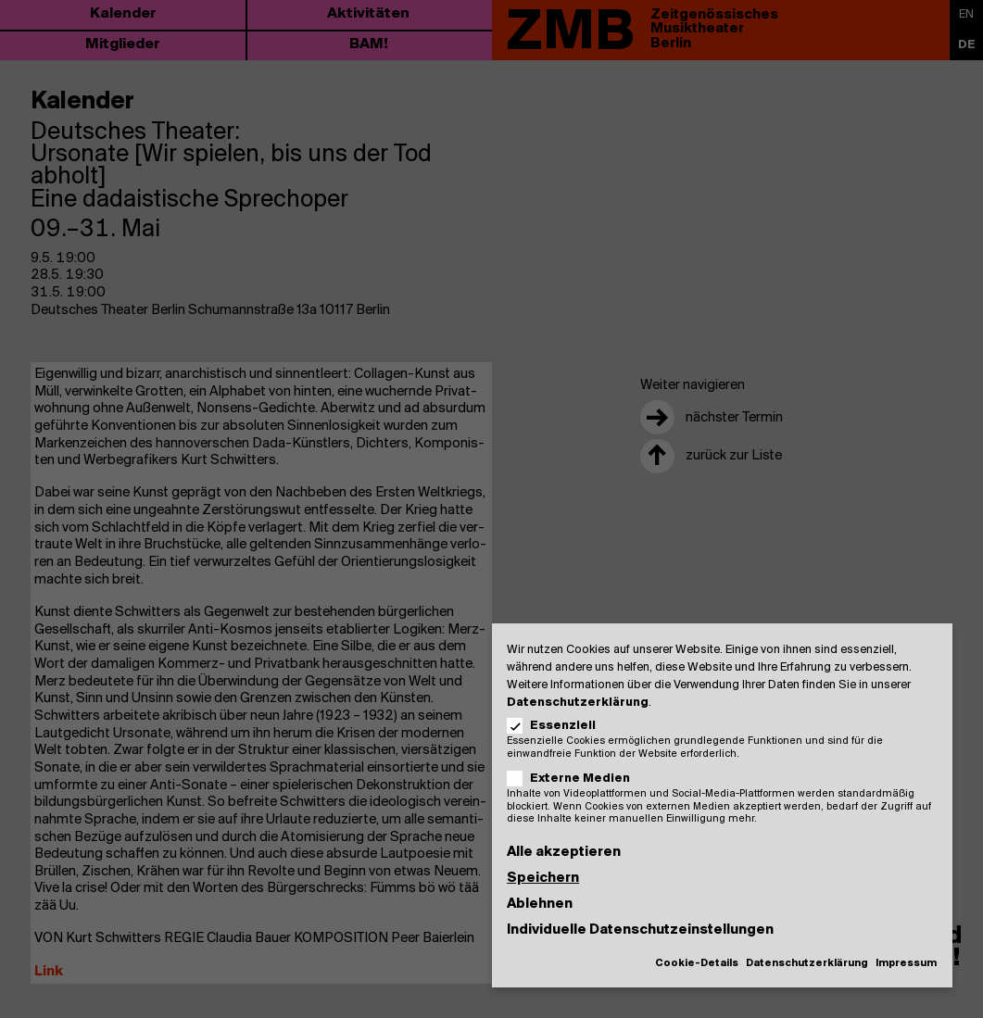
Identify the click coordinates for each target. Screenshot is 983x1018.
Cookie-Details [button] (696, 963)
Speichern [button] (543, 878)
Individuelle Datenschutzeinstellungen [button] (640, 930)
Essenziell (557, 726)
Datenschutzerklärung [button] (807, 963)
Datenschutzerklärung (578, 703)
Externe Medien (574, 779)
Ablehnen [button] (540, 904)
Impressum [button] (906, 963)
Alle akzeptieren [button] (564, 852)
